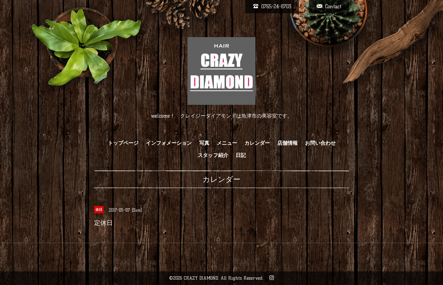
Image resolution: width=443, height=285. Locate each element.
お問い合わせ (320, 143)
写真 (204, 143)
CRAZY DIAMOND (201, 278)
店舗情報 (287, 143)
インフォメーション (169, 143)
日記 (241, 155)
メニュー (227, 143)
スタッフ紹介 (213, 155)
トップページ (123, 143)
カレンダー (257, 143)
